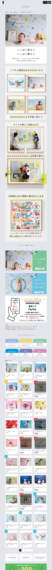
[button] (45, 2)
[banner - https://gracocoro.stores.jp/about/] (40, 557)
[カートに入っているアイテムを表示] (49, 2)
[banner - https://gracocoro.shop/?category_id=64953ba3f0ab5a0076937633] (26, 353)
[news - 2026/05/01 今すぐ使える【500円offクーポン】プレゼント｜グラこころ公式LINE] (26, 326)
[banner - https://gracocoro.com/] (12, 557)
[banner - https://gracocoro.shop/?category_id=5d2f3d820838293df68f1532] (12, 343)
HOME (6, 12)
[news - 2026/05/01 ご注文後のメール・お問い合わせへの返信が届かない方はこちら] (26, 328)
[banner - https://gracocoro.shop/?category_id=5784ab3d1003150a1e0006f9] (26, 343)
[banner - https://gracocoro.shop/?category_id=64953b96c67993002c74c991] (12, 353)
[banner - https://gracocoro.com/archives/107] (26, 261)
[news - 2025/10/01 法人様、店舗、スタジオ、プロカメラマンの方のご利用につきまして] (26, 329)
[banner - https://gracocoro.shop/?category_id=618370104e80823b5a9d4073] (40, 343)
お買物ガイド (16, 12)
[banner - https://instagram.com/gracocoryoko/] (26, 557)
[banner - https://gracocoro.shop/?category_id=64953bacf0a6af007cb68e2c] (40, 353)
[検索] (2, 2)
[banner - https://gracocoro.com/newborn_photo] (26, 283)
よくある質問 (22, 12)
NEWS (10, 12)
